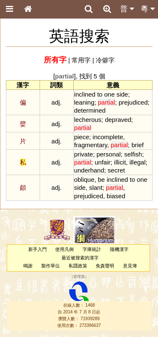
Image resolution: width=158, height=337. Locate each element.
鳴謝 (27, 265)
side (122, 94)
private (83, 154)
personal (108, 154)
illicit (120, 162)
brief (137, 144)
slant (95, 187)
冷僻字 (105, 60)
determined (90, 110)
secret (116, 170)
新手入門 (37, 249)
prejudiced (132, 102)
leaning (84, 102)
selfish (133, 154)
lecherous (88, 119)
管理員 (79, 277)
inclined (85, 94)
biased (116, 196)
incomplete (108, 136)
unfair (102, 162)
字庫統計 (92, 249)
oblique (84, 179)
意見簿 (130, 265)
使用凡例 (64, 249)
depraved (118, 119)
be (101, 179)
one (109, 94)
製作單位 (50, 265)
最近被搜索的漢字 (80, 257)
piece (81, 136)
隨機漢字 (119, 249)
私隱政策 (78, 265)
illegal (137, 162)
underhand (89, 170)
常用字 (81, 60)
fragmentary (90, 144)
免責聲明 (105, 265)
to (99, 94)
